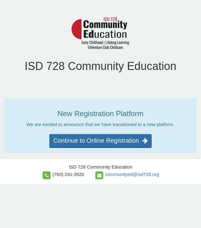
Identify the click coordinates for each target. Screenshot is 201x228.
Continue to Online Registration (100, 140)
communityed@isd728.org (132, 174)
